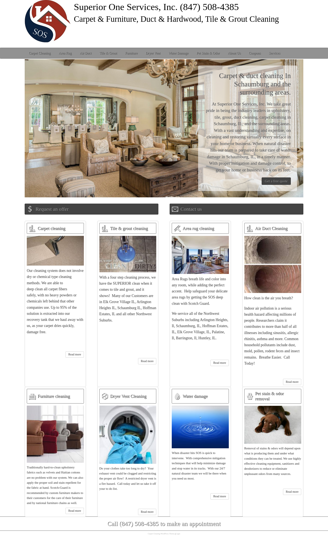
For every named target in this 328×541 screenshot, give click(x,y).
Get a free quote (276, 181)
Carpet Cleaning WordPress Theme (161, 534)
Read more (74, 354)
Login (178, 534)
